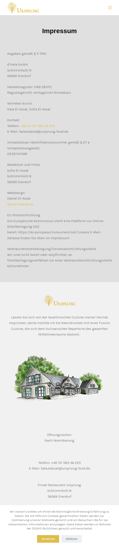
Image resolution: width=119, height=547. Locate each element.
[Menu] (110, 8)
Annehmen (48, 539)
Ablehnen (71, 539)
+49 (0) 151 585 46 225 (37, 126)
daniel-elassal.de (20, 204)
